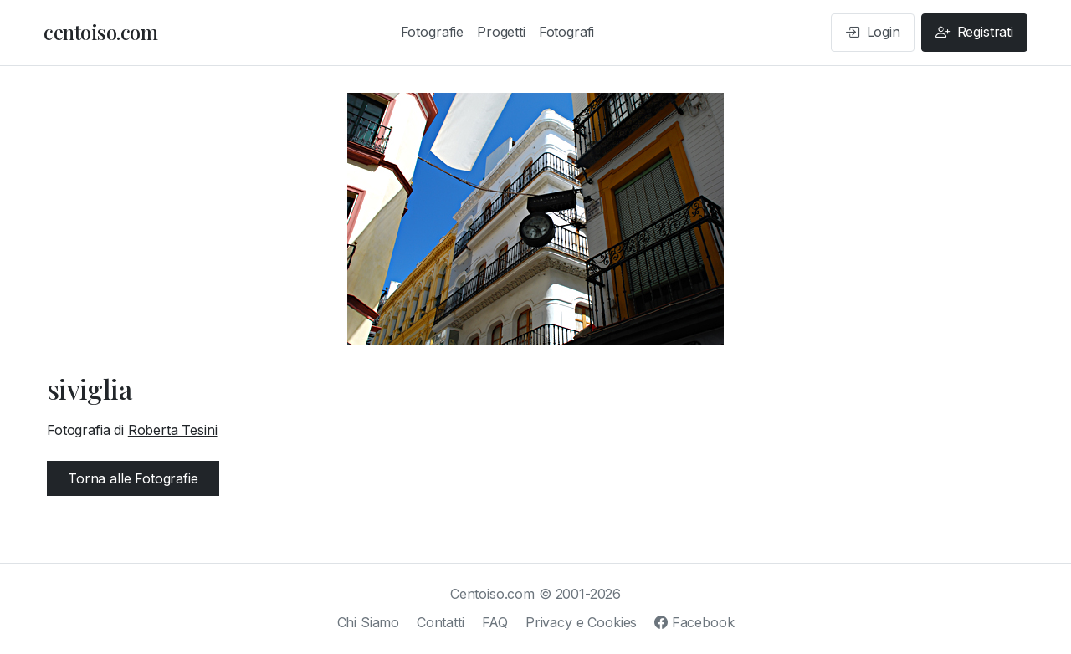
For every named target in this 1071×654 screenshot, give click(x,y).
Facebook (694, 622)
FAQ (495, 622)
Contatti (440, 622)
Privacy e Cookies (581, 622)
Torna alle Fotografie (133, 478)
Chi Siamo (368, 622)
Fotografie (432, 31)
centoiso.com (100, 31)
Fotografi (567, 31)
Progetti (501, 31)
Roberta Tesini (173, 430)
